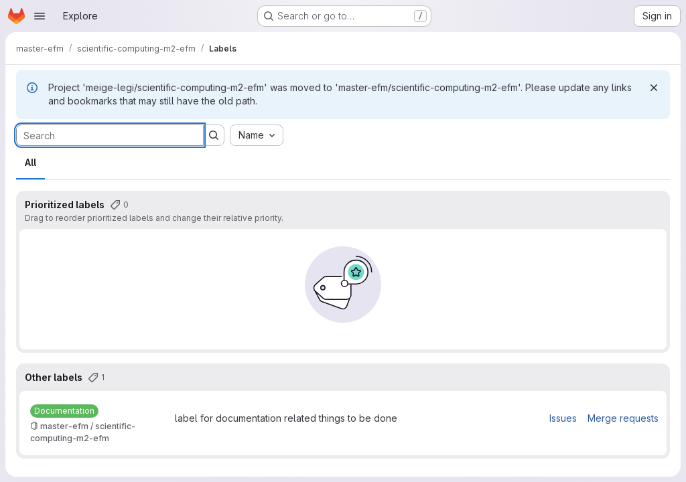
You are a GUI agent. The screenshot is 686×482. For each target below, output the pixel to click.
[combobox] (256, 135)
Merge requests (623, 418)
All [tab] (30, 162)
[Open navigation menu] (39, 16)
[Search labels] (110, 135)
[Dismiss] (654, 88)
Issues (563, 418)
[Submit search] (213, 135)
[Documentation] (64, 411)
